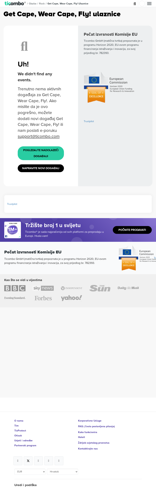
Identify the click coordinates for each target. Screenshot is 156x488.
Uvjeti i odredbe (23, 440)
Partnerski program (25, 445)
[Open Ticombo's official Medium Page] (48, 460)
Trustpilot (89, 121)
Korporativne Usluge (89, 420)
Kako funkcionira (87, 432)
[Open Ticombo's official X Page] (28, 460)
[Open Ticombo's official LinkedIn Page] (59, 460)
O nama (18, 420)
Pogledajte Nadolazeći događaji (40, 153)
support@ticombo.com (38, 136)
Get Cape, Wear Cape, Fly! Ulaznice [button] (67, 3)
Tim (16, 425)
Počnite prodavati (132, 230)
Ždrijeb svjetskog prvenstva (93, 443)
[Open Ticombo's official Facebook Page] (13, 236)
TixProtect (20, 430)
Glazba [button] (32, 3)
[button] (15, 3)
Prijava (142, 3)
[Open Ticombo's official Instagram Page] (38, 460)
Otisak (18, 435)
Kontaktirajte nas (88, 448)
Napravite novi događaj (40, 168)
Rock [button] (42, 3)
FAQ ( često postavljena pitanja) (96, 426)
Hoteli (81, 437)
